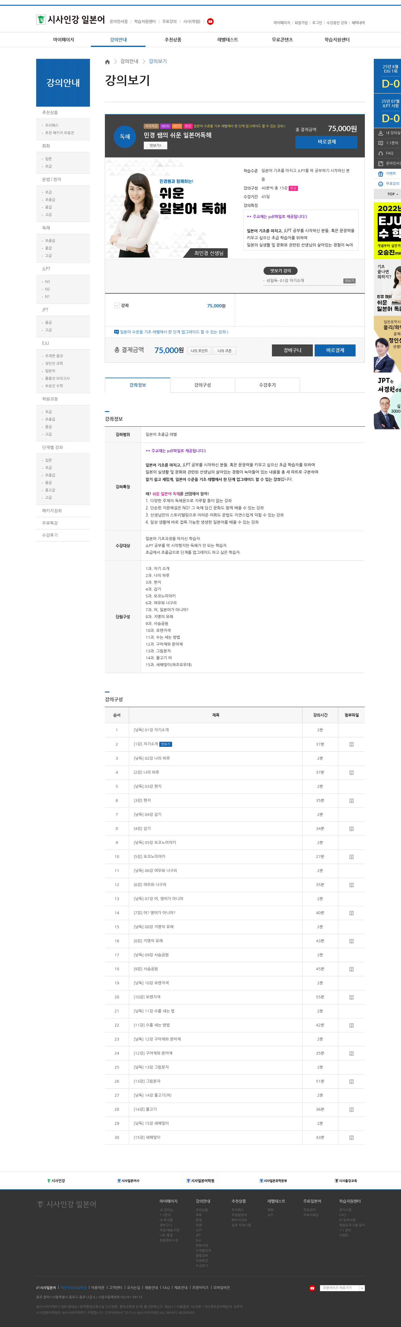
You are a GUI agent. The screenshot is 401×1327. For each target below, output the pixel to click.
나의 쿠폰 (225, 351)
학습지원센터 (145, 21)
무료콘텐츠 (282, 39)
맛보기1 (156, 145)
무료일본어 (312, 1201)
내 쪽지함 (166, 1220)
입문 (48, 159)
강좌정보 (137, 384)
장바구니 (292, 350)
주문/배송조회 (169, 1230)
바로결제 (327, 142)
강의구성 (202, 384)
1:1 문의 (345, 1230)
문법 (199, 1220)
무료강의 (169, 21)
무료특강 (50, 523)
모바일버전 (221, 1287)
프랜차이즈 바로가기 (337, 1288)
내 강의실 (166, 1210)
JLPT (46, 269)
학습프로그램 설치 (352, 1225)
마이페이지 (282, 23)
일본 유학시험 (241, 1225)
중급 (48, 207)
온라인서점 (119, 21)
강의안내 (118, 39)
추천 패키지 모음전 (59, 133)
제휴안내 (180, 1287)
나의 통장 (166, 1235)
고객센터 (115, 1287)
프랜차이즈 (200, 1287)
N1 (47, 296)
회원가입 (301, 23)
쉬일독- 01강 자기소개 (285, 281)
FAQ (342, 1215)
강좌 (121, 306)
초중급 (50, 200)
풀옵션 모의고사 (57, 378)
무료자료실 (311, 1215)
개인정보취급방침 (73, 1287)
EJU (45, 343)
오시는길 (133, 1287)
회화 (46, 146)
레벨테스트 (227, 39)
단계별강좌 (203, 1250)
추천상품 (173, 39)
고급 (48, 215)
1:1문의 (165, 1215)
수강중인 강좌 (337, 23)
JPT (45, 310)
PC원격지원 (347, 1220)
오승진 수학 (54, 386)
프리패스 (52, 125)
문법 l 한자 (51, 179)
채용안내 (151, 1287)
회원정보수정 (169, 1240)
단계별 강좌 (52, 447)
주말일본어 (239, 1215)
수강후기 (50, 535)
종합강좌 (202, 1255)
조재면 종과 (54, 356)
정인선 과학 (54, 363)
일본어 (50, 371)
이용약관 (97, 1287)
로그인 (317, 23)
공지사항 (345, 1210)
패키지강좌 (52, 511)
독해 (46, 228)
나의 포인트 (199, 351)
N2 (47, 289)
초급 (48, 166)
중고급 (50, 490)
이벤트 (343, 1235)
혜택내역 (358, 23)
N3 (47, 282)
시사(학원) (191, 21)
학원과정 (50, 399)
